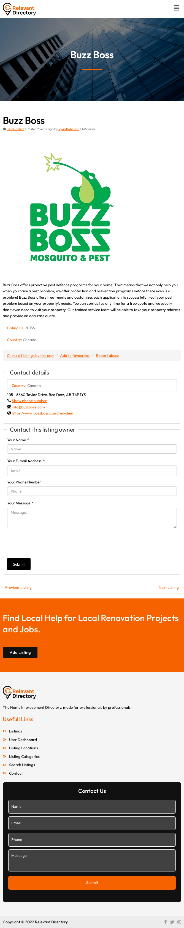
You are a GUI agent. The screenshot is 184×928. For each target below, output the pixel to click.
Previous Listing (16, 587)
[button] (176, 8)
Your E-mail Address (26, 460)
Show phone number (29, 400)
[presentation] (49, 543)
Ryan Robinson (68, 129)
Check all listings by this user (30, 355)
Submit (19, 564)
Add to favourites (75, 355)
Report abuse (107, 355)
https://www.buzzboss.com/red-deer (43, 413)
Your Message (20, 503)
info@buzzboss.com (28, 407)
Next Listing (171, 587)
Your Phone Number (24, 482)
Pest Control (15, 129)
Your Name (18, 439)
